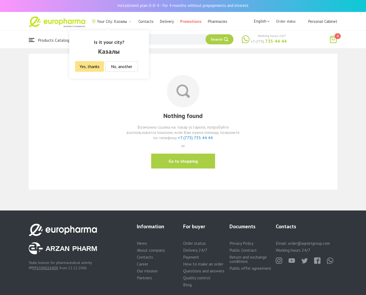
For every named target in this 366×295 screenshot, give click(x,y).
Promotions (190, 21)
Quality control (196, 277)
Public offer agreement (250, 268)
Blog (187, 284)
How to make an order (203, 264)
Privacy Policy (241, 243)
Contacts (146, 21)
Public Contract (243, 250)
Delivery (167, 21)
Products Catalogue (51, 40)
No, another (121, 66)
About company (151, 250)
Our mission (147, 270)
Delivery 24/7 (195, 250)
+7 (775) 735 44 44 (195, 137)
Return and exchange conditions (248, 259)
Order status (286, 21)
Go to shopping (183, 161)
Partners (144, 277)
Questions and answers (203, 270)
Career (142, 264)
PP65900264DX (45, 268)
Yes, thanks (90, 66)
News (142, 243)
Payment (191, 257)
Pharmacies (217, 21)
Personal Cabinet (322, 21)
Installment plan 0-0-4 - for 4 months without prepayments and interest (183, 5)
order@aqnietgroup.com (309, 243)
